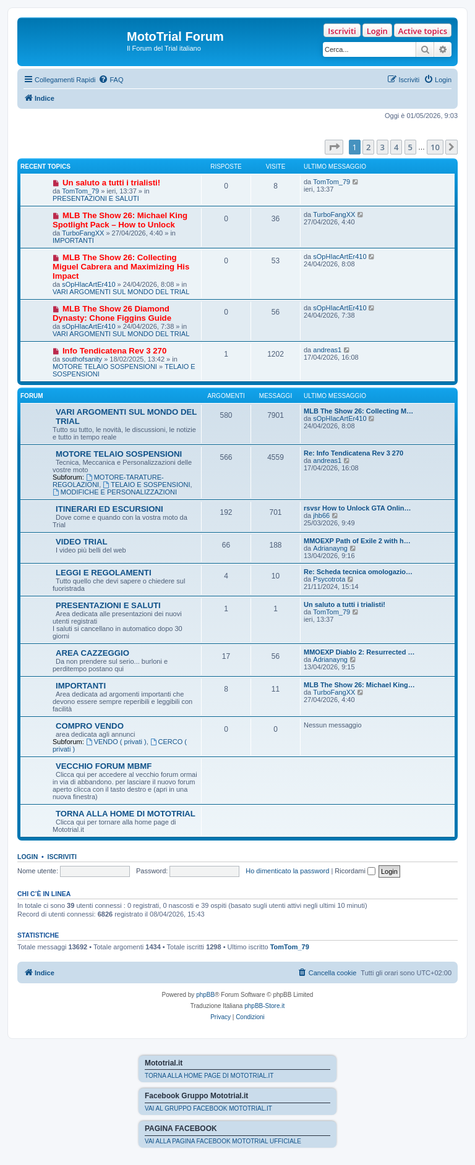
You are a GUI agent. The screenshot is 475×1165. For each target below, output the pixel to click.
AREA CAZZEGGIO (92, 653)
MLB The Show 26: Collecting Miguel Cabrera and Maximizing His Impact (121, 267)
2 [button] (368, 147)
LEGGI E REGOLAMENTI (104, 572)
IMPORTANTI (73, 240)
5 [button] (410, 147)
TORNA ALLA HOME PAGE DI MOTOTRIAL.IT (209, 1075)
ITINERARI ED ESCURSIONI (109, 509)
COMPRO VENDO (90, 726)
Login (377, 30)
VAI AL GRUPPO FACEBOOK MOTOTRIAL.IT (208, 1108)
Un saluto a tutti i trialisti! (111, 182)
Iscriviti (342, 30)
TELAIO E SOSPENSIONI (146, 484)
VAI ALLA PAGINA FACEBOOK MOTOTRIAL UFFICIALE (223, 1141)
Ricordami (355, 871)
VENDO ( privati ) (116, 741)
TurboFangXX (83, 233)
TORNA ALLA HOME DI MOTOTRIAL (125, 813)
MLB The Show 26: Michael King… (359, 684)
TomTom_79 (80, 191)
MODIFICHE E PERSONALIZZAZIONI (115, 492)
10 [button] (435, 147)
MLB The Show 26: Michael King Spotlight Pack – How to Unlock (120, 220)
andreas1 (327, 350)
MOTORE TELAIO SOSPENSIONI (105, 366)
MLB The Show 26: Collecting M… (358, 411)
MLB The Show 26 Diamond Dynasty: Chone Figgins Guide (112, 313)
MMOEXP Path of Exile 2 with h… (357, 540)
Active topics (422, 30)
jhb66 (321, 515)
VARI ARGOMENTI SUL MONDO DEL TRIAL (121, 291)
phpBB (205, 994)
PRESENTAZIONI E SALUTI (96, 198)
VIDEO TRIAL (82, 541)
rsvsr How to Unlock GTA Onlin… (357, 508)
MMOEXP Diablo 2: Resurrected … (359, 652)
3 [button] (382, 147)
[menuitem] (110, 79)
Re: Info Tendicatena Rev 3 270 (353, 453)
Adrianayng (330, 548)
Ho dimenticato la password (287, 871)
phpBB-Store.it (264, 1005)
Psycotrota (329, 579)
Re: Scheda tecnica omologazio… (358, 571)
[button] (334, 147)
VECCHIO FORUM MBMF (104, 766)
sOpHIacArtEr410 (88, 284)
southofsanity (82, 359)
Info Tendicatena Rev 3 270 (114, 350)
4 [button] (396, 147)
